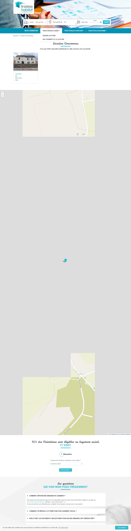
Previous (12, 462)
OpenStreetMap (121, 434)
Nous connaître (31, 31)
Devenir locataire (49, 36)
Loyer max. (84, 22)
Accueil (15, 36)
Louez (32, 22)
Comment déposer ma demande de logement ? (47, 496)
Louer (106, 22)
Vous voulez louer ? (51, 31)
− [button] (2, 95)
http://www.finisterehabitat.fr (35, 502)
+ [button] (2, 92)
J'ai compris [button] (122, 527)
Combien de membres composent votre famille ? (66, 460)
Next (119, 462)
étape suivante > (65, 470)
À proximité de (57, 22)
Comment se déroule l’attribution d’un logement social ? (53, 511)
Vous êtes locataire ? (97, 31)
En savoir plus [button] (63, 527)
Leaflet (109, 434)
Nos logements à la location (53, 39)
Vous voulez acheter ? (74, 31)
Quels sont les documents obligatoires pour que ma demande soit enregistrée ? (62, 518)
